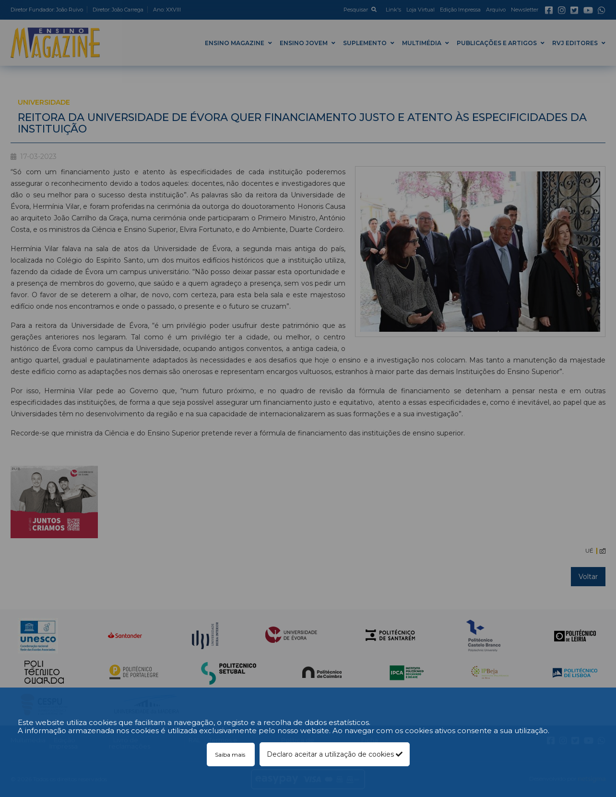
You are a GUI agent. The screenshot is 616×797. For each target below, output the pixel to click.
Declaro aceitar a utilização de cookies (335, 754)
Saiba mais (231, 754)
